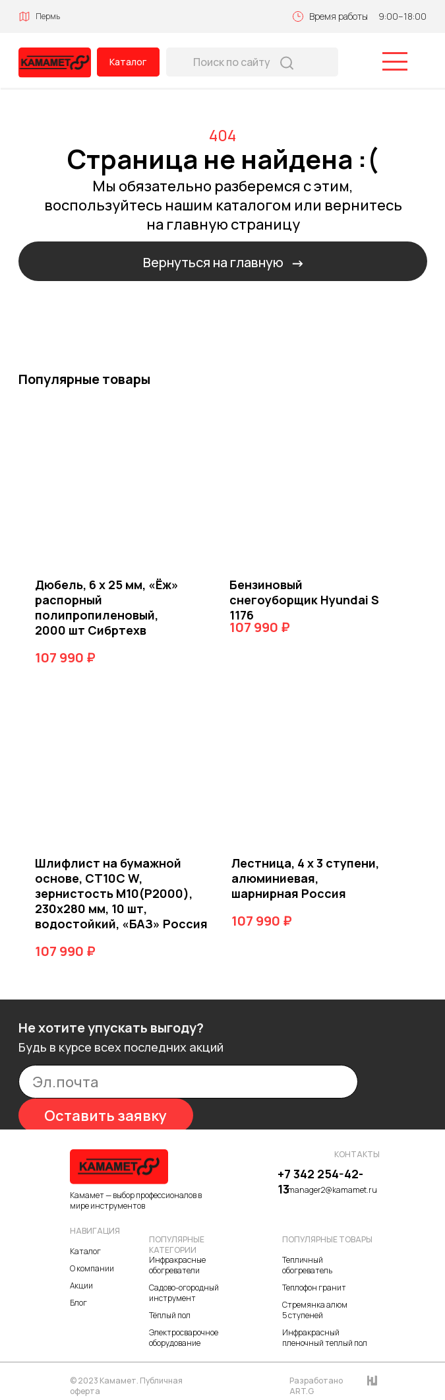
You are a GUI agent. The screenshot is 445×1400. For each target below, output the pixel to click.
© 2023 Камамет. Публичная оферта (126, 1386)
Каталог (127, 61)
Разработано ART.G (316, 1386)
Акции (81, 1285)
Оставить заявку (105, 1116)
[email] (188, 1081)
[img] (54, 63)
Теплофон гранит (314, 1287)
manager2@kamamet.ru (332, 1189)
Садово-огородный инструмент (184, 1293)
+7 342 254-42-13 (320, 1181)
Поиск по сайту (231, 62)
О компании (92, 1268)
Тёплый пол (170, 1315)
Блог (78, 1302)
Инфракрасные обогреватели (177, 1265)
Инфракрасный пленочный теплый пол (324, 1338)
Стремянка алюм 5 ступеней (314, 1310)
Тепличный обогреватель (307, 1265)
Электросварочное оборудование (183, 1338)
